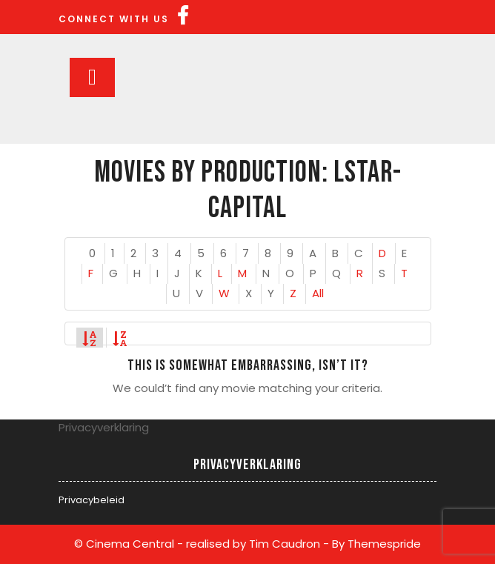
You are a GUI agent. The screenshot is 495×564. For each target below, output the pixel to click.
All (318, 293)
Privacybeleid (91, 500)
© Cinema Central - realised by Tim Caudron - (201, 543)
